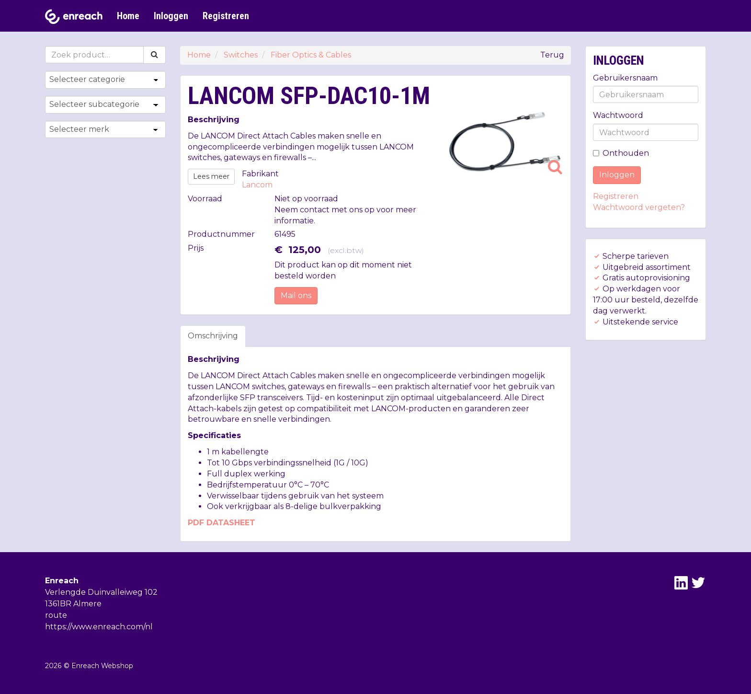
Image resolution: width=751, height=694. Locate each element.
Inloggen (171, 16)
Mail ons (296, 295)
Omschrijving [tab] (213, 335)
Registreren (226, 16)
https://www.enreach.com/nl (99, 626)
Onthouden (621, 153)
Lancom (257, 184)
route (56, 615)
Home (128, 16)
